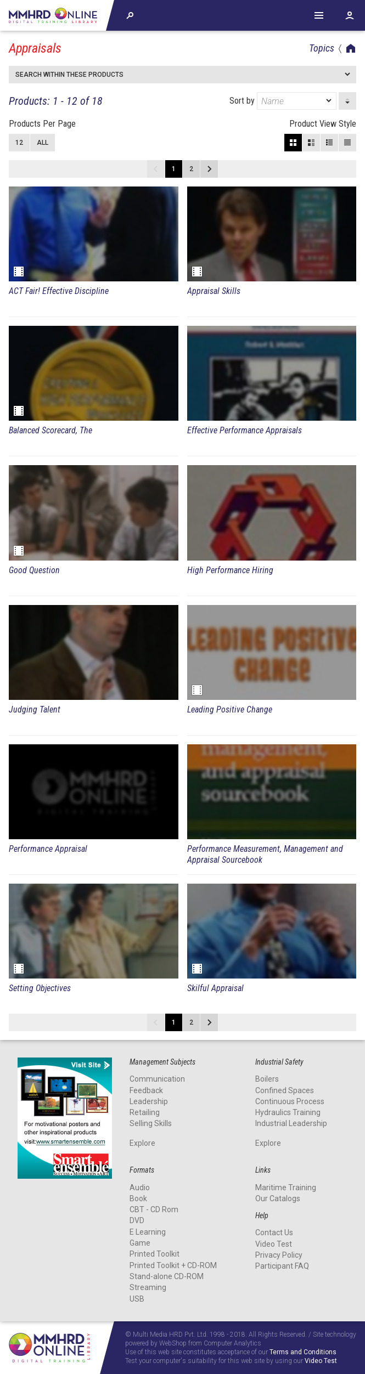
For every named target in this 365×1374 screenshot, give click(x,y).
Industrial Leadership (291, 1123)
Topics (321, 48)
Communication (157, 1079)
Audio (140, 1187)
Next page (209, 169)
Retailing (145, 1112)
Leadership (149, 1101)
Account (349, 15)
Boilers (267, 1079)
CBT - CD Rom (154, 1209)
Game (140, 1243)
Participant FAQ (282, 1266)
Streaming (148, 1287)
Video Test (273, 1244)
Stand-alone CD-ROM (167, 1276)
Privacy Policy (278, 1255)
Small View (329, 142)
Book (138, 1198)
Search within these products (69, 74)
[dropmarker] (329, 101)
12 (19, 142)
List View (347, 142)
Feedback (146, 1090)
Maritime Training (285, 1187)
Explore (142, 1143)
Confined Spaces (284, 1090)
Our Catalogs (277, 1198)
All (42, 142)
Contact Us (274, 1232)
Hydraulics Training (288, 1112)
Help (319, 15)
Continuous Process (289, 1101)
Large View (311, 142)
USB (137, 1298)
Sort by (282, 101)
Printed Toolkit (154, 1253)
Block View (293, 142)
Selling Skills (151, 1123)
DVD (137, 1220)
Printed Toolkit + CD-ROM (173, 1265)
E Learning (148, 1232)
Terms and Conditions (302, 1352)
